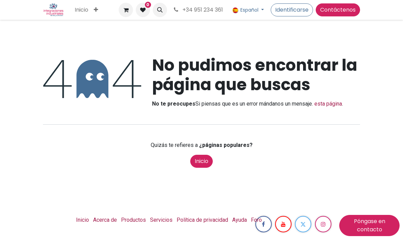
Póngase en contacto (369, 225)
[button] (160, 10)
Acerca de (105, 220)
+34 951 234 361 (198, 10)
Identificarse (292, 10)
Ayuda (239, 220)
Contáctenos (338, 10)
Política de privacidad (202, 220)
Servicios (161, 220)
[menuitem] (81, 10)
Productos (133, 220)
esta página (328, 103)
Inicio (201, 161)
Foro (256, 220)
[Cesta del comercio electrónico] (126, 10)
